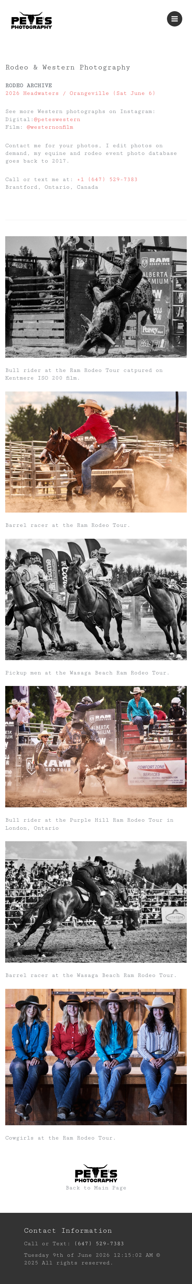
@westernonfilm (50, 127)
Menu (176, 16)
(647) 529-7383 (99, 1243)
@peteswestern (57, 119)
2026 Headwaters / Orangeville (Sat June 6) (80, 93)
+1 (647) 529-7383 (107, 179)
